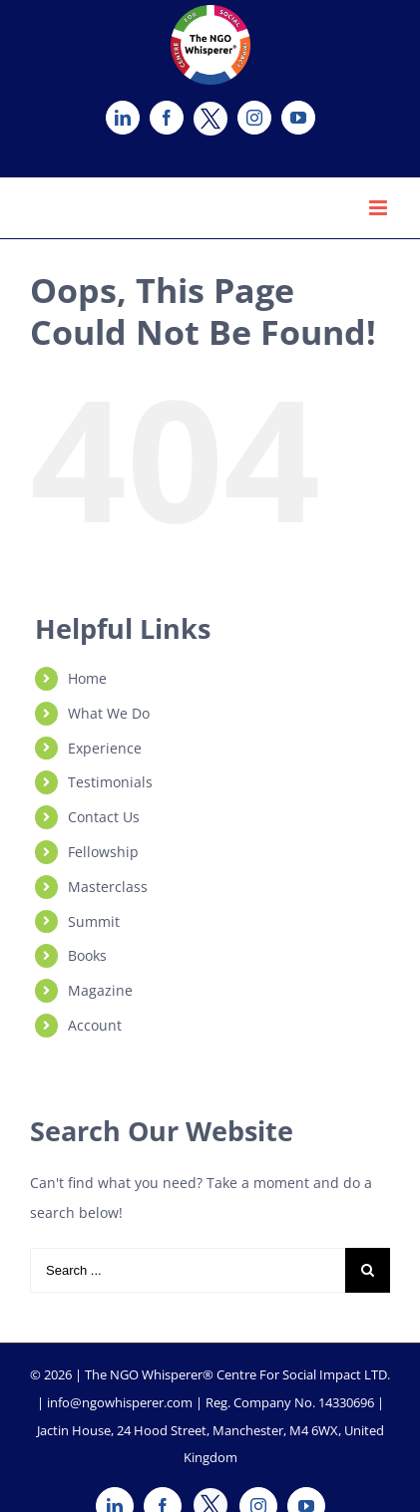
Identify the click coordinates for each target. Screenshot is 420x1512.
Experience (105, 748)
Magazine (100, 990)
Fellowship (103, 851)
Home (87, 678)
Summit (94, 921)
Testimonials (110, 781)
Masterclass (108, 886)
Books (87, 955)
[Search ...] (187, 1270)
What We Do (109, 713)
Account (95, 1025)
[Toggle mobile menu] (379, 207)
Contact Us (104, 816)
